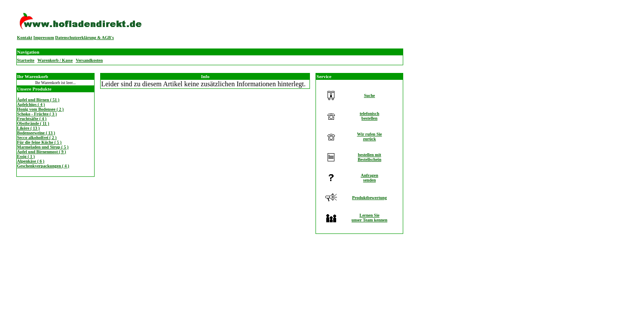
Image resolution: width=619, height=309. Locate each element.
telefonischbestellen (370, 116)
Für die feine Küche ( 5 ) (39, 142)
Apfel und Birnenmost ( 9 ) (41, 151)
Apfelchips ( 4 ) (31, 104)
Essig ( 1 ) (26, 156)
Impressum (44, 37)
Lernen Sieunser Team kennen (369, 217)
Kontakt (25, 37)
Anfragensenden (369, 177)
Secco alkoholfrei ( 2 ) (37, 137)
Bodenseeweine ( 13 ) (36, 132)
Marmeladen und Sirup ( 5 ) (43, 147)
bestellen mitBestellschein (369, 157)
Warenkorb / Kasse (55, 60)
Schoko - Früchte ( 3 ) (37, 114)
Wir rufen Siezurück (369, 136)
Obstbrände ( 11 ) (33, 123)
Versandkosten (89, 60)
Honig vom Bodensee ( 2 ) (40, 109)
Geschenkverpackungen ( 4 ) (43, 166)
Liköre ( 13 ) (28, 128)
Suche (369, 95)
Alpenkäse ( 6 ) (31, 161)
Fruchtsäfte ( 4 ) (32, 118)
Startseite (26, 60)
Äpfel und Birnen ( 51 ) (38, 99)
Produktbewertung (369, 197)
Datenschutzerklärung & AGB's (84, 37)
